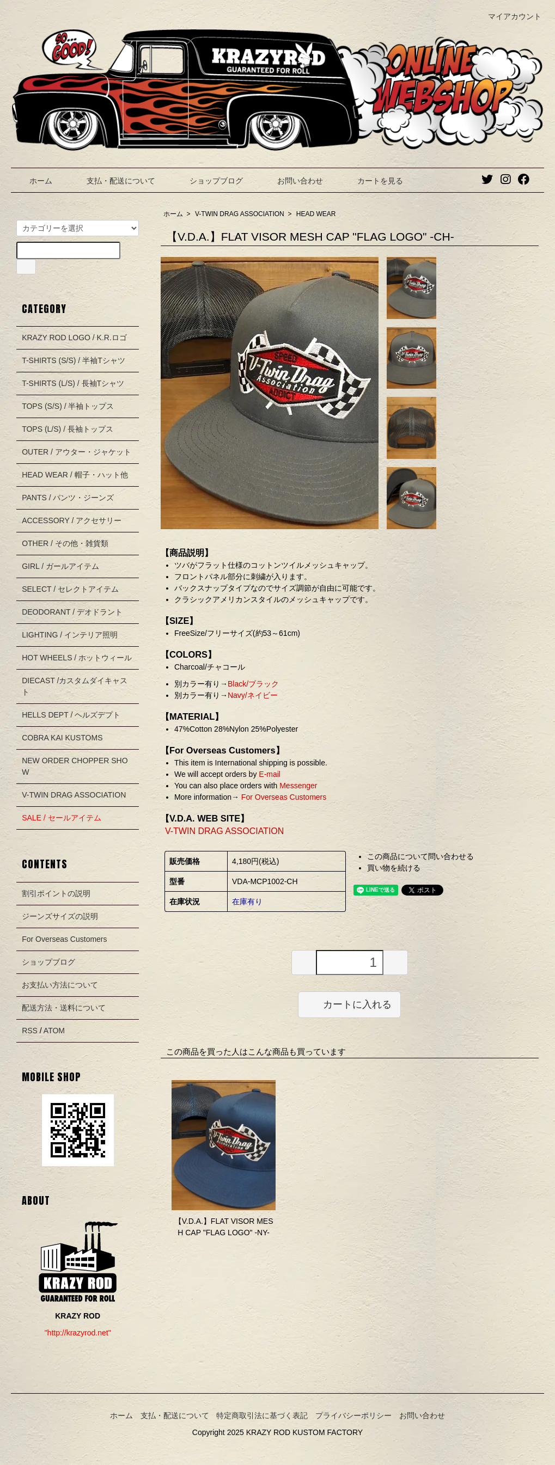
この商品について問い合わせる (420, 856)
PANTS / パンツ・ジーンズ (68, 497)
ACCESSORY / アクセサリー (71, 520)
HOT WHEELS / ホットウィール (77, 657)
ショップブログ (208, 180)
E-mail (269, 774)
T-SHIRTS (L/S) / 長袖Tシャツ (73, 383)
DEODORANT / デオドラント (72, 612)
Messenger (298, 785)
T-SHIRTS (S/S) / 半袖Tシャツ (73, 360)
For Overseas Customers (282, 797)
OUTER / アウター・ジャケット (76, 452)
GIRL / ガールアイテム (60, 566)
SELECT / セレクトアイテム (70, 589)
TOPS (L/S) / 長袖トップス (67, 429)
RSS (30, 1030)
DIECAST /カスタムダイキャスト (74, 686)
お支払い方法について (60, 984)
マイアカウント (509, 16)
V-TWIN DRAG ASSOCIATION (239, 214)
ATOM (54, 1030)
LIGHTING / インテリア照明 (70, 634)
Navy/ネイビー (253, 695)
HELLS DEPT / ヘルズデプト (71, 714)
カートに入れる (349, 1003)
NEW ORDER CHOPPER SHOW (74, 766)
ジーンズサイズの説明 (60, 916)
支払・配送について (113, 180)
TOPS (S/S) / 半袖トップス (68, 406)
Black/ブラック (253, 683)
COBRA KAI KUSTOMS (62, 737)
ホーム (33, 180)
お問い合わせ (292, 180)
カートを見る (372, 180)
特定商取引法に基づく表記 (262, 1415)
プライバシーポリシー (353, 1415)
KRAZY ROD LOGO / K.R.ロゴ (74, 337)
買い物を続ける (393, 867)
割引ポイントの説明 (56, 893)
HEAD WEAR (316, 214)
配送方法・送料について (64, 1007)
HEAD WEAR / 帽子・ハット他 (74, 474)
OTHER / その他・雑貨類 (65, 543)
